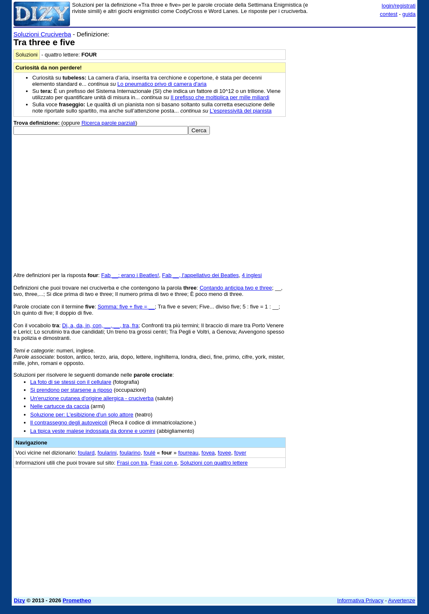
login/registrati (399, 6)
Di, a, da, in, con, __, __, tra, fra (100, 325)
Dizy (19, 600)
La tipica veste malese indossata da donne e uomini (92, 431)
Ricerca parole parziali (109, 123)
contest (389, 14)
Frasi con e (163, 463)
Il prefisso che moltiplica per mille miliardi (220, 97)
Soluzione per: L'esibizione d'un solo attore (81, 414)
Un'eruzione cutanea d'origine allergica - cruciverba (92, 398)
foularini (107, 453)
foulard (86, 453)
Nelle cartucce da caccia (59, 406)
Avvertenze (401, 600)
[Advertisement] (353, 83)
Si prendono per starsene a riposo (71, 390)
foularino (130, 453)
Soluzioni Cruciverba (42, 34)
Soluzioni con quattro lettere (214, 463)
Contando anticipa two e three (235, 288)
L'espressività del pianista (241, 111)
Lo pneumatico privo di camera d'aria (162, 84)
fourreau (188, 453)
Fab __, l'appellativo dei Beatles (200, 275)
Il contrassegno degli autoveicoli (68, 422)
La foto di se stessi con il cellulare (70, 382)
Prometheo (77, 600)
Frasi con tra (132, 463)
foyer (240, 453)
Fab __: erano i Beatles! (130, 275)
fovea (208, 453)
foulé (149, 453)
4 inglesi (252, 275)
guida (409, 14)
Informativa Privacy (360, 600)
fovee (224, 453)
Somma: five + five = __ (126, 306)
